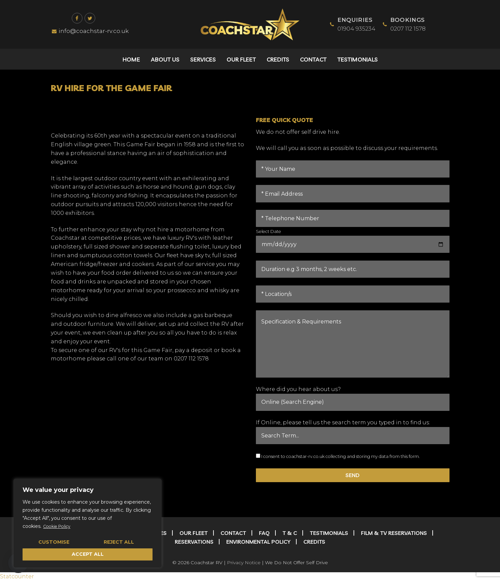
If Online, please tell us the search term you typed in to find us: (343, 422)
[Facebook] (77, 18)
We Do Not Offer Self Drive (296, 562)
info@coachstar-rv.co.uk (90, 31)
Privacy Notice (244, 562)
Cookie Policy (59, 527)
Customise (53, 542)
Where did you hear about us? (298, 389)
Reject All (119, 542)
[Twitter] (90, 18)
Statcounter (17, 576)
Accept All (88, 554)
